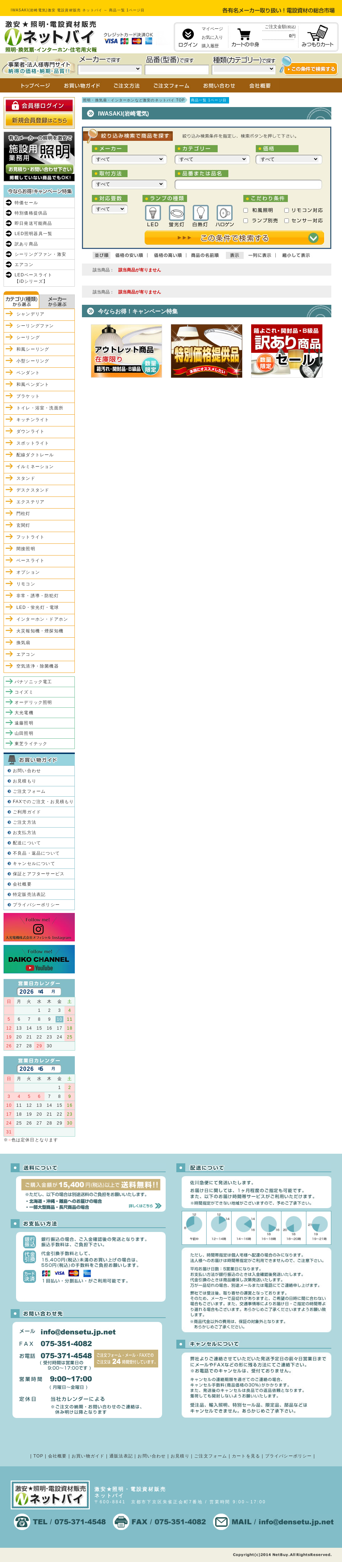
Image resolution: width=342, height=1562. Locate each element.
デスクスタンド (32, 490)
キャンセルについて (34, 863)
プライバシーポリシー (36, 904)
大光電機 (24, 712)
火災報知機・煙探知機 (39, 630)
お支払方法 (24, 832)
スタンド (25, 478)
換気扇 (23, 642)
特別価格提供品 (31, 213)
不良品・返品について (36, 853)
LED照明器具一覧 (33, 233)
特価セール (26, 202)
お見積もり (24, 781)
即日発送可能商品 (33, 223)
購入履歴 (210, 45)
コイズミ (24, 692)
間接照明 (25, 548)
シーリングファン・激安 (40, 254)
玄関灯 (23, 525)
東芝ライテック (31, 743)
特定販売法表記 (29, 894)
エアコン (24, 264)
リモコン (25, 583)
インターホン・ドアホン (42, 619)
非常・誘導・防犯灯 (37, 595)
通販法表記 (121, 1456)
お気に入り (212, 37)
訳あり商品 (26, 243)
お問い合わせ (27, 770)
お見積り (180, 1456)
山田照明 (24, 733)
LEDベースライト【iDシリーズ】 (33, 278)
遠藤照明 (24, 723)
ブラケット (28, 396)
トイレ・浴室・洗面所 (39, 407)
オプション (28, 572)
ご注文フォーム (29, 791)
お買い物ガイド (88, 1456)
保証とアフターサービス (38, 873)
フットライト (30, 537)
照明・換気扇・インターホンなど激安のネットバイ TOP (134, 100)
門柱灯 (23, 513)
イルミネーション (35, 466)
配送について (27, 842)
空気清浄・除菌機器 (37, 666)
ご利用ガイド (27, 811)
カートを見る (246, 1456)
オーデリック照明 (33, 702)
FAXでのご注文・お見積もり (43, 801)
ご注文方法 (24, 822)
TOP (38, 1456)
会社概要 (22, 884)
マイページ (212, 28)
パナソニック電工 (33, 681)
